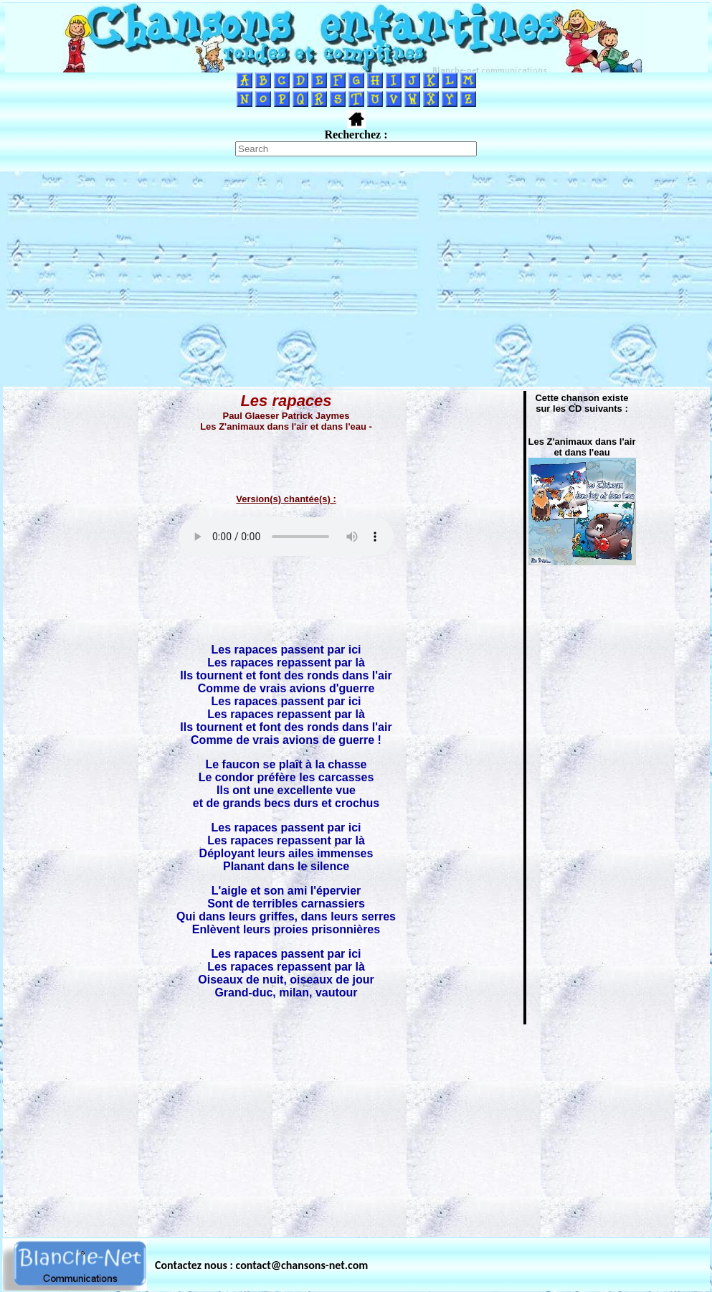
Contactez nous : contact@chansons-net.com (261, 1265)
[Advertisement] (356, 279)
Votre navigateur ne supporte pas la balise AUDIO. (286, 536)
